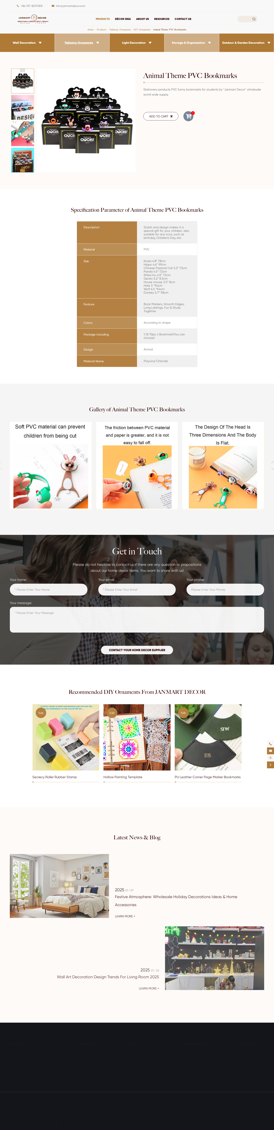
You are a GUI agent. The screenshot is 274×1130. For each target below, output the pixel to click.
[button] (22, 70)
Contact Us (183, 19)
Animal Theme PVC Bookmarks (169, 29)
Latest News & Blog (137, 837)
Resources (161, 19)
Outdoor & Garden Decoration (243, 43)
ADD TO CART (161, 116)
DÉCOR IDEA (123, 19)
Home (91, 29)
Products (103, 19)
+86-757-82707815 (32, 6)
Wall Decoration (24, 43)
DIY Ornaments (142, 29)
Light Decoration (134, 43)
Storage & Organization (188, 43)
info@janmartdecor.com (70, 6)
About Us (142, 19)
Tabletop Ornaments (120, 29)
